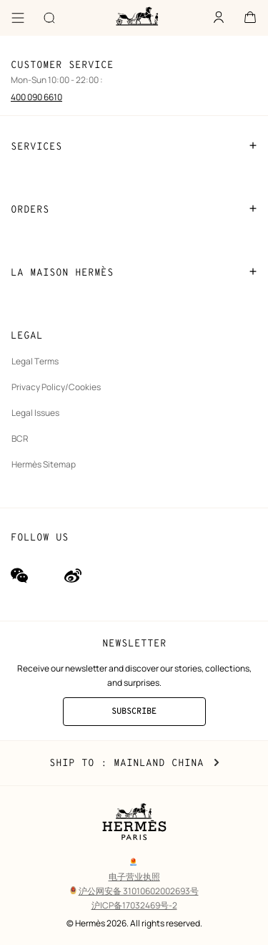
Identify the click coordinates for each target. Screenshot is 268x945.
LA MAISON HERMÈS (134, 272)
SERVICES (134, 146)
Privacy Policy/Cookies (56, 387)
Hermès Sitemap (43, 464)
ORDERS (134, 209)
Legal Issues (35, 413)
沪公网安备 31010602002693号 (134, 891)
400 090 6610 (36, 97)
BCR (20, 438)
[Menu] (18, 18)
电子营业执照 (134, 877)
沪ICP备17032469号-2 (134, 905)
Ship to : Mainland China (134, 763)
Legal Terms (35, 361)
